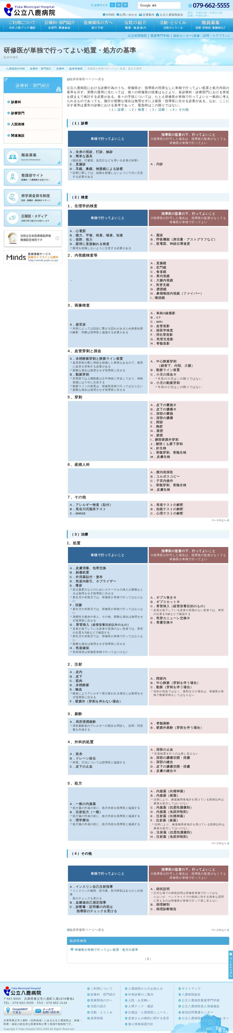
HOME (110, 14)
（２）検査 (136, 109)
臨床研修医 (76, 68)
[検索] (154, 5)
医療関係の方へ (97, 25)
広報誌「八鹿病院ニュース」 (148, 1012)
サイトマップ (191, 988)
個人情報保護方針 (141, 1024)
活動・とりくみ (173, 25)
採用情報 (210, 25)
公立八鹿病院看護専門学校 (201, 1000)
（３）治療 (156, 109)
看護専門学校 (160, 35)
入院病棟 (18, 124)
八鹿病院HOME (15, 68)
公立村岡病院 (137, 35)
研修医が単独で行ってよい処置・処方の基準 (106, 949)
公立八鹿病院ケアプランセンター (205, 1018)
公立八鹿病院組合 (171, 14)
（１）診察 (115, 109)
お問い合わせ (128, 14)
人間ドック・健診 (141, 1006)
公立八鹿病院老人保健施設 (201, 1006)
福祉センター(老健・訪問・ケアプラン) (201, 35)
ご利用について (22, 25)
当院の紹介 (135, 25)
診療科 (60, 68)
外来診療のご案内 (141, 994)
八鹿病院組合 (191, 994)
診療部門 (18, 113)
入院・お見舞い (139, 1000)
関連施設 (18, 135)
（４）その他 (178, 109)
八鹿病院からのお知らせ (145, 988)
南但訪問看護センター (197, 1012)
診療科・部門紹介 (60, 25)
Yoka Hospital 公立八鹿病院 (30, 10)
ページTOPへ (230, 965)
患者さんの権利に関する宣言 (148, 1018)
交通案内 (148, 14)
